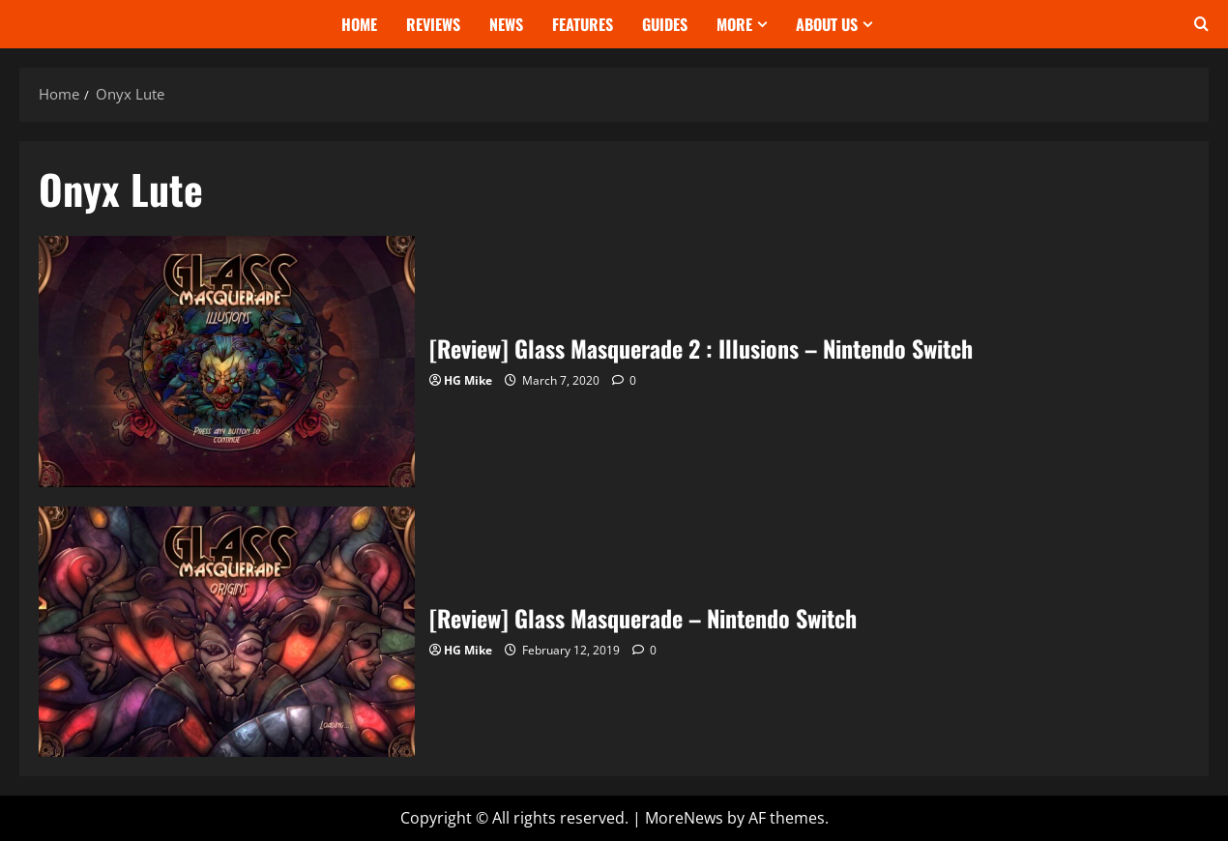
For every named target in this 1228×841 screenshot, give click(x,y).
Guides (664, 24)
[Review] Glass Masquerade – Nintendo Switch (227, 632)
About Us (827, 24)
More (734, 24)
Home (359, 24)
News (506, 24)
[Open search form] (1201, 24)
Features (582, 24)
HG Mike (468, 380)
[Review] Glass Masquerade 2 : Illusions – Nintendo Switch (227, 361)
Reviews (433, 24)
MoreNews (684, 817)
